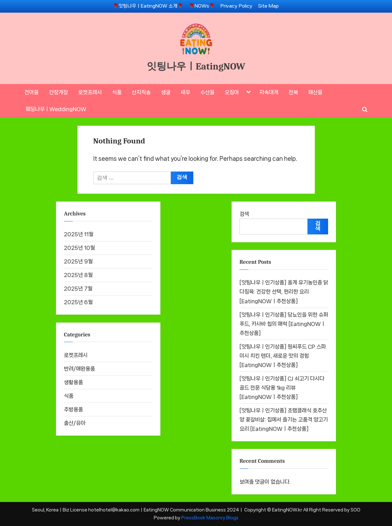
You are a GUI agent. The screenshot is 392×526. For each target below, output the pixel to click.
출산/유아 (74, 423)
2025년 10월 (79, 248)
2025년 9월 (78, 261)
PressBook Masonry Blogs (210, 517)
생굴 (166, 92)
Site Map (268, 6)
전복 (293, 92)
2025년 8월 (78, 275)
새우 (185, 92)
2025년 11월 (78, 234)
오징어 (232, 92)
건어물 (31, 92)
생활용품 (73, 382)
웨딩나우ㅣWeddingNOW (56, 109)
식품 (116, 92)
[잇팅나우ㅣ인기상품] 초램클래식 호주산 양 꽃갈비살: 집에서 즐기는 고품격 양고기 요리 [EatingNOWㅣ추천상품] (284, 420)
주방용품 (73, 409)
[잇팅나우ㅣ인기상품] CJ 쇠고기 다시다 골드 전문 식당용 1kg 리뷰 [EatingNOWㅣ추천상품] (282, 388)
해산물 (315, 92)
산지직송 (141, 92)
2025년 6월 (78, 302)
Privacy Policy (236, 6)
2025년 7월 (78, 288)
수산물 (207, 92)
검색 (244, 214)
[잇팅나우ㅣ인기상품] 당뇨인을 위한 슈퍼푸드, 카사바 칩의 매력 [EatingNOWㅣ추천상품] (284, 324)
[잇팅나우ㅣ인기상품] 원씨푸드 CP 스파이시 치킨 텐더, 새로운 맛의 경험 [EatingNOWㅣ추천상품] (283, 356)
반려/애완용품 (79, 369)
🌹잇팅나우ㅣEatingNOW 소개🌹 (148, 6)
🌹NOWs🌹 (202, 6)
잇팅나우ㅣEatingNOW (196, 66)
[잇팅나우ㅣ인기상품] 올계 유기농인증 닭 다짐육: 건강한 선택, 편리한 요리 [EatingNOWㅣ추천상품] (284, 292)
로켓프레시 (90, 92)
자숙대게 (268, 92)
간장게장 (58, 92)
